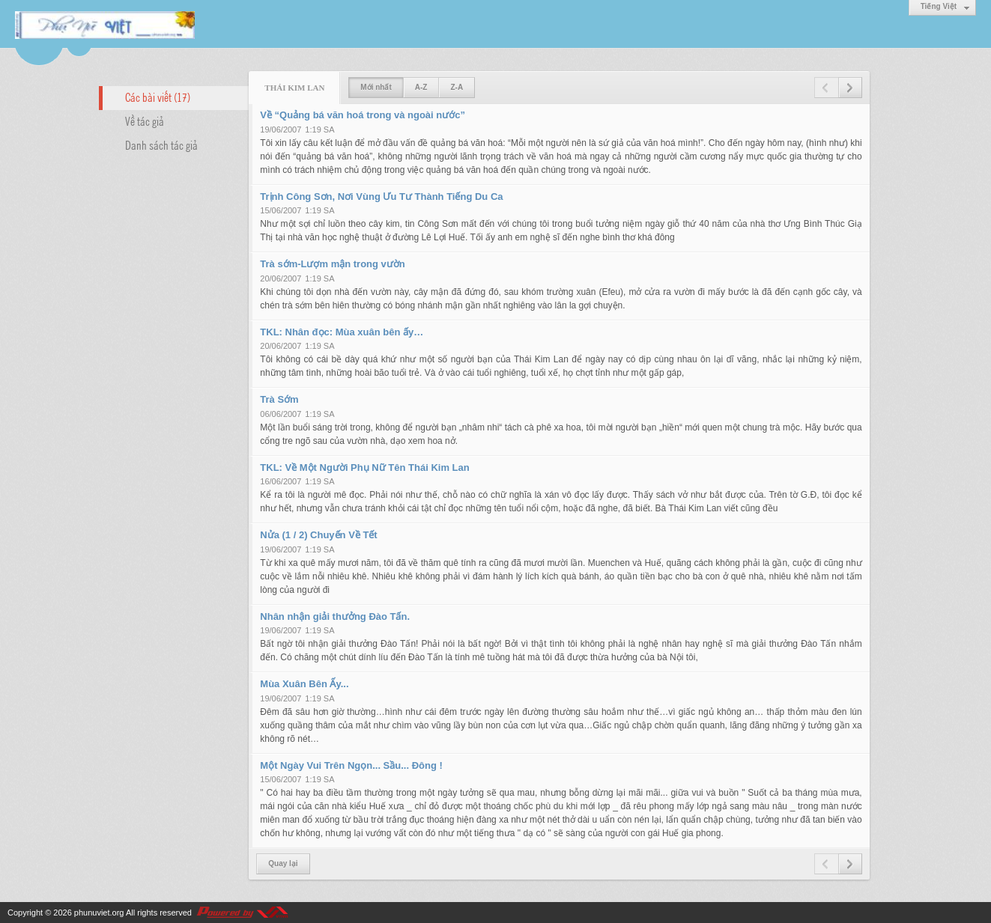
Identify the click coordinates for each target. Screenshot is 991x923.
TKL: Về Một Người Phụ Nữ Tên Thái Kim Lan (364, 467)
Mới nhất (375, 87)
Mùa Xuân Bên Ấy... (304, 683)
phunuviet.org (99, 912)
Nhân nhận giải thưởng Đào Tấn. (335, 616)
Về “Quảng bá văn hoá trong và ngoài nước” (362, 115)
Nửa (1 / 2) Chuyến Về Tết (318, 534)
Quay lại (282, 863)
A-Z (421, 87)
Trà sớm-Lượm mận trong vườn (332, 263)
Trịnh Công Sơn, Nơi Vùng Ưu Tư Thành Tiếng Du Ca (381, 196)
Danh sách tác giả (161, 144)
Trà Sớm (279, 399)
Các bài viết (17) (157, 96)
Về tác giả (144, 120)
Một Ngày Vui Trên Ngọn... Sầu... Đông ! (351, 765)
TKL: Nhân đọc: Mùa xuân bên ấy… (341, 332)
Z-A (456, 87)
